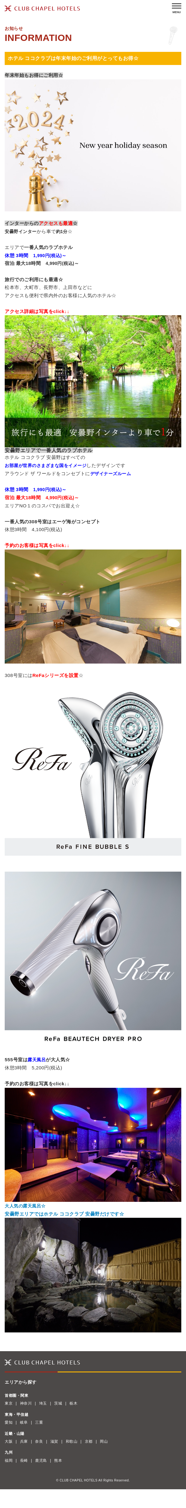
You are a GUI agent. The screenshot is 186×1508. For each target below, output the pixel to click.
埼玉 (43, 1403)
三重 (39, 1422)
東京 (9, 1403)
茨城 (58, 1403)
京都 (89, 1441)
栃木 (73, 1403)
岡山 (104, 1441)
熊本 (58, 1460)
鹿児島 (41, 1460)
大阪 (9, 1441)
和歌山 (72, 1441)
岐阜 (24, 1422)
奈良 (39, 1441)
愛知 (9, 1422)
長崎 (24, 1460)
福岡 (9, 1460)
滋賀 (54, 1441)
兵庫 (24, 1441)
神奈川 (26, 1403)
